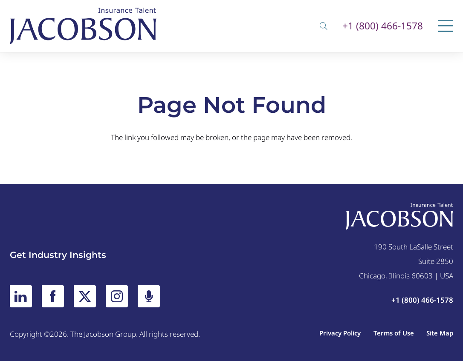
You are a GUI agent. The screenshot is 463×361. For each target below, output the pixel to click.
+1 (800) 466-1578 (382, 26)
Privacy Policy (340, 333)
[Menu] (445, 26)
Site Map (439, 333)
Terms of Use (393, 333)
